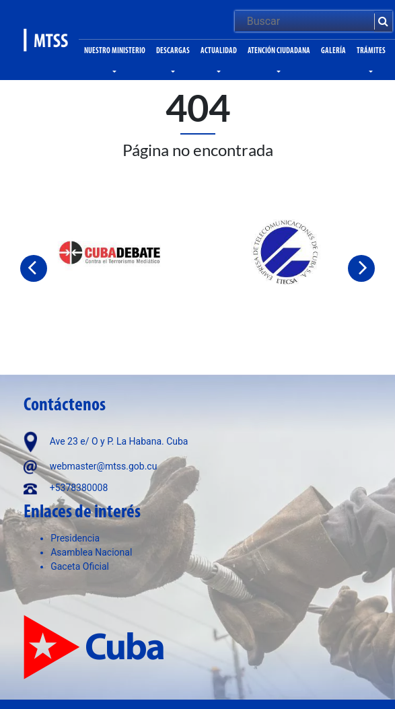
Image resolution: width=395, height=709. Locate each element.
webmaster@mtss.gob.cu (103, 466)
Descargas (173, 51)
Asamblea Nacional (91, 552)
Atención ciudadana (279, 51)
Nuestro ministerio (114, 51)
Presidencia (75, 538)
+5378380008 (79, 487)
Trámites (371, 51)
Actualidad (219, 51)
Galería (333, 51)
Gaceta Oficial (79, 566)
